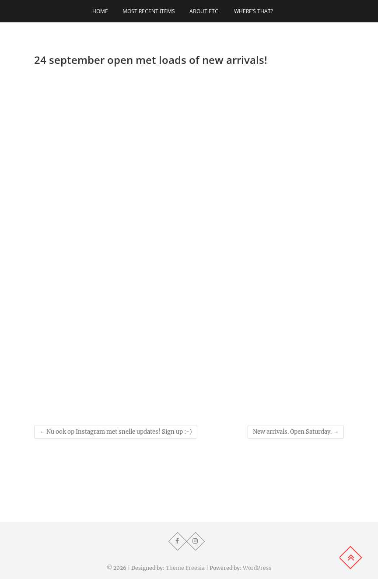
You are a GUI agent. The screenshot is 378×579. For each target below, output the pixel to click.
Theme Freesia (185, 568)
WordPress (257, 568)
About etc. (204, 11)
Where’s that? (253, 11)
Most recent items (148, 11)
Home (100, 11)
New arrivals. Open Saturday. (296, 431)
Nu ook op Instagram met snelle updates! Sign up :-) (115, 431)
